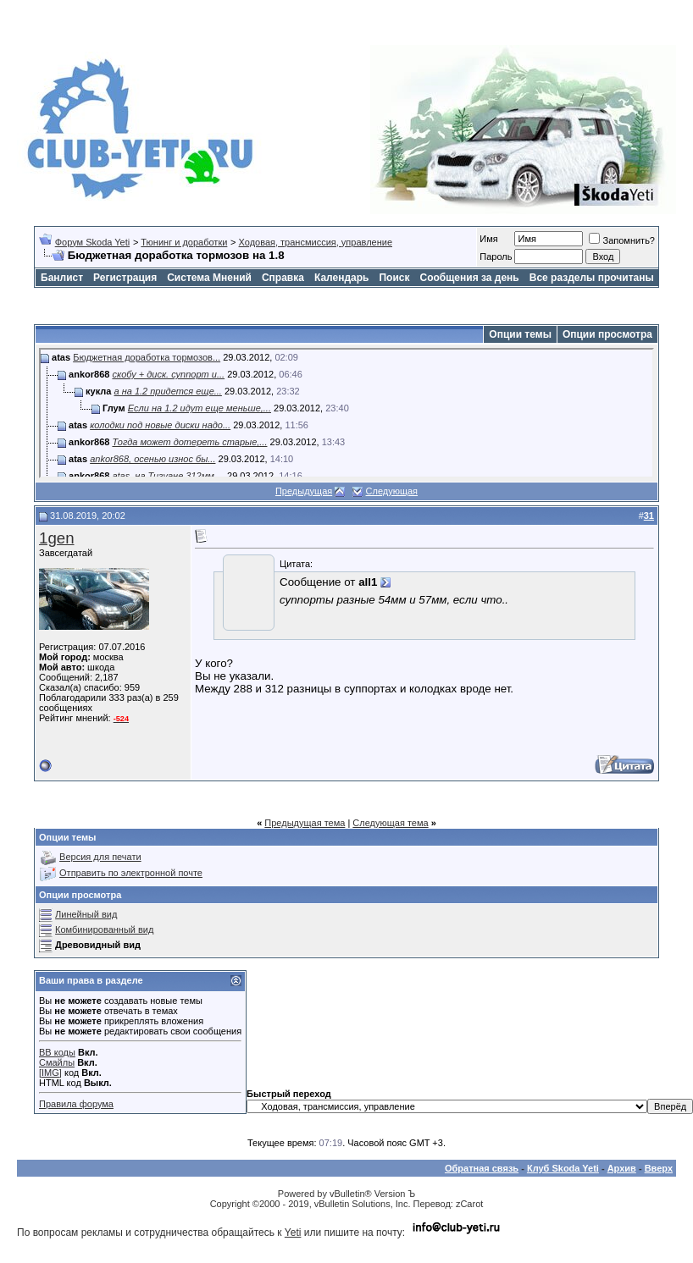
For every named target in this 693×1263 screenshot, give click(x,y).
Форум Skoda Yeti (92, 242)
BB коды (57, 1052)
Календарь (341, 278)
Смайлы (57, 1062)
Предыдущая (303, 491)
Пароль (496, 256)
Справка (283, 278)
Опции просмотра (607, 334)
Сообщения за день (468, 278)
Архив (621, 1168)
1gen (57, 538)
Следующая (392, 491)
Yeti (293, 1232)
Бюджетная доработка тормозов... (146, 357)
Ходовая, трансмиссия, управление (315, 242)
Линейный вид (86, 914)
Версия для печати (100, 857)
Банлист (62, 278)
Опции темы (520, 334)
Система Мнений (209, 278)
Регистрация (125, 278)
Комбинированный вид (104, 929)
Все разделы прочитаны (591, 278)
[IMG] (50, 1072)
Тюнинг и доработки (184, 242)
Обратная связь (481, 1168)
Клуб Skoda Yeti (563, 1168)
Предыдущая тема (304, 823)
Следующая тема (390, 823)
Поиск (394, 278)
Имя (488, 239)
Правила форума (76, 1104)
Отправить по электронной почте (130, 873)
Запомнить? (622, 240)
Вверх (659, 1168)
